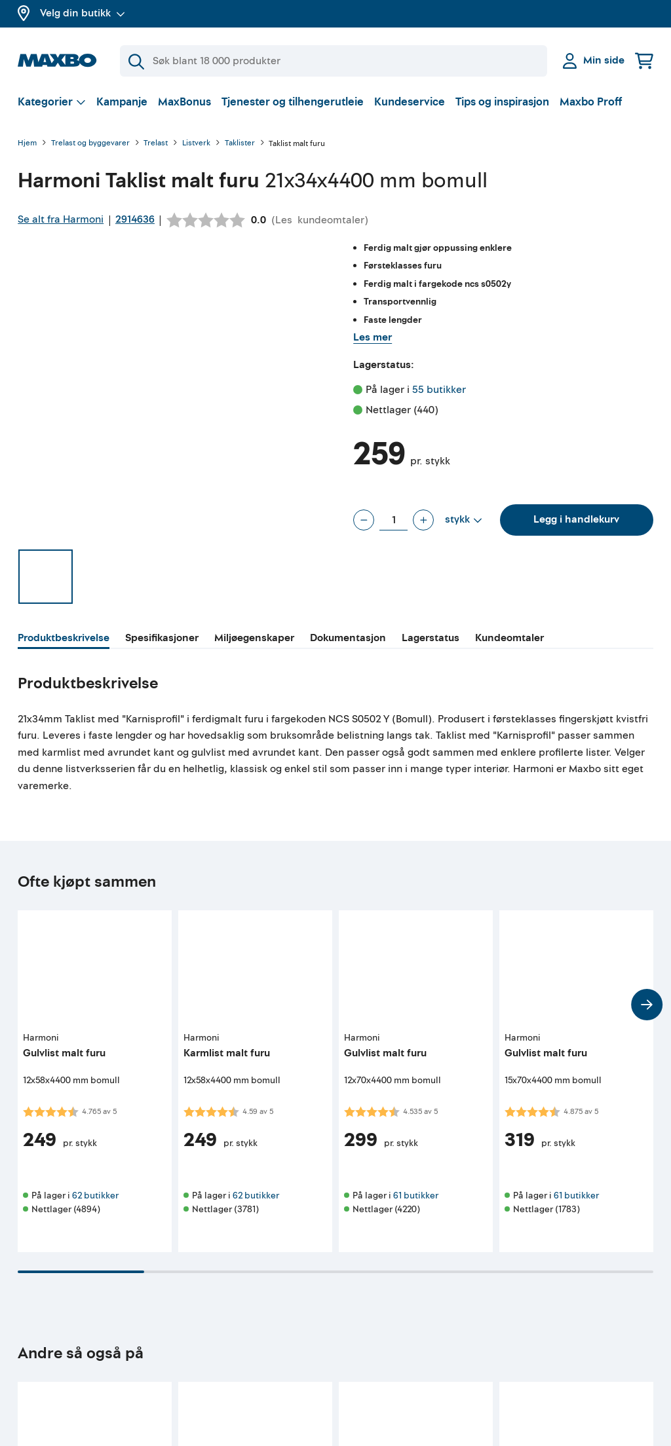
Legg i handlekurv (576, 519)
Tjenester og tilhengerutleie (292, 101)
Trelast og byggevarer (90, 143)
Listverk (196, 143)
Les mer (372, 337)
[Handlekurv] (644, 60)
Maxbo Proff (591, 101)
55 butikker (439, 389)
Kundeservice (409, 101)
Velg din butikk (82, 13)
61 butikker (415, 1195)
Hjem (27, 143)
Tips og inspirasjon (502, 101)
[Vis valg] (52, 102)
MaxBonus (184, 101)
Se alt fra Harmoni (61, 219)
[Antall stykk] (393, 520)
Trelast (156, 143)
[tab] (63, 640)
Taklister (240, 143)
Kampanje (121, 101)
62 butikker (95, 1195)
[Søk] (333, 61)
